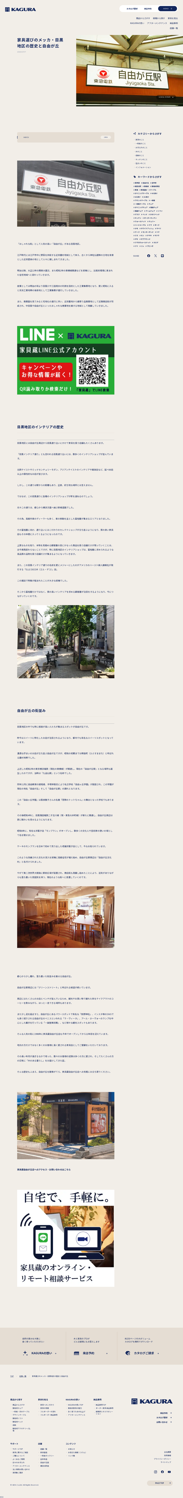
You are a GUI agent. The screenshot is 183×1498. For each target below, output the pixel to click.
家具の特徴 (44, 1408)
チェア (151, 204)
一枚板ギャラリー (47, 1456)
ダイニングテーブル (142, 193)
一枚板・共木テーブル (21, 1411)
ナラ (150, 225)
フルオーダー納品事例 (48, 1415)
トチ (158, 232)
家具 (136, 190)
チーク (137, 232)
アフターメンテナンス (76, 1415)
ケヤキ (149, 235)
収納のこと (140, 155)
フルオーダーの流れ (48, 1411)
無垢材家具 (156, 186)
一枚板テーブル (140, 204)
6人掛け (138, 197)
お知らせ (71, 1449)
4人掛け (154, 193)
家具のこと (140, 139)
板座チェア (154, 207)
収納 (14, 1425)
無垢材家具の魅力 (75, 1408)
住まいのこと (141, 163)
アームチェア (150, 211)
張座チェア (139, 211)
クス (136, 235)
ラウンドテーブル (141, 200)
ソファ (160, 211)
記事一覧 (22, 1376)
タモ (136, 228)
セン (142, 235)
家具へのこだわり (47, 1405)
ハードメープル (140, 225)
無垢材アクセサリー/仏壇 (21, 1429)
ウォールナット (140, 221)
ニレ (142, 246)
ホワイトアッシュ (147, 228)
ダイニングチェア (141, 207)
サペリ (158, 228)
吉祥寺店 (43, 1459)
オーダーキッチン (150, 218)
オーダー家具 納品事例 (104, 1408)
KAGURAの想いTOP (75, 1405)
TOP (12, 1376)
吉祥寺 (154, 183)
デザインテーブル (19, 1415)
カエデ (156, 242)
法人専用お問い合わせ (21, 1469)
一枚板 (152, 200)
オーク (157, 225)
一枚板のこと (141, 143)
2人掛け (146, 197)
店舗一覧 (43, 1449)
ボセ (136, 239)
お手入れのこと (142, 147)
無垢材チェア (18, 1408)
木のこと (139, 151)
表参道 (137, 183)
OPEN (106, 137)
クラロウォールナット (143, 242)
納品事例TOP (101, 1405)
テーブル (153, 190)
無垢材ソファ (18, 1418)
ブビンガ (150, 246)
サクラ (157, 235)
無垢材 (146, 186)
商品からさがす (19, 1405)
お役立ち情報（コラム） (77, 1452)
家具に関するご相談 (20, 1452)
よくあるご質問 (19, 1459)
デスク (137, 214)
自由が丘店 (44, 1462)
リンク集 (71, 1456)
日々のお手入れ (19, 1462)
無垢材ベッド (18, 1422)
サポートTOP (18, 1449)
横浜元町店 (44, 1466)
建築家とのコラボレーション (104, 1412)
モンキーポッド (148, 232)
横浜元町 (138, 186)
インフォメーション (143, 167)
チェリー (152, 221)
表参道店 (43, 1452)
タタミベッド (155, 214)
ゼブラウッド (145, 239)
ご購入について (19, 1456)
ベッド (145, 214)
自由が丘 (146, 183)
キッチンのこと (142, 159)
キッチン (138, 218)
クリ (136, 246)
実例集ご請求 (18, 1472)
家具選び (144, 190)
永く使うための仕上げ (76, 1411)
